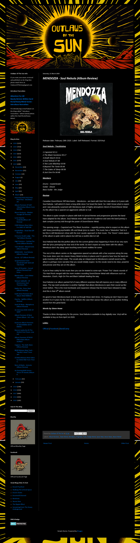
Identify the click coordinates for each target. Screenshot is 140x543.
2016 (15, 397)
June (17, 184)
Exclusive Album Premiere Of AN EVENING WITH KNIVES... (24, 325)
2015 (15, 400)
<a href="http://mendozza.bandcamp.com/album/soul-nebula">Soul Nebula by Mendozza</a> (66, 380)
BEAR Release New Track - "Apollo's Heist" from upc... (24, 352)
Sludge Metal (91, 437)
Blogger (79, 531)
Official (45, 329)
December (19, 167)
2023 (15, 154)
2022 (15, 157)
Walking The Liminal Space (22, 490)
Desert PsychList (18, 487)
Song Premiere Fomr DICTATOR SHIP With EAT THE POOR (24, 263)
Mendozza (72, 437)
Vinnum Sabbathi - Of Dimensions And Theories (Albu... (22, 283)
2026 (15, 143)
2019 (15, 387)
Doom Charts (17, 493)
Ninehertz (16, 498)
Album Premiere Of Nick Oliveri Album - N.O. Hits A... (24, 317)
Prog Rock (79, 437)
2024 (15, 150)
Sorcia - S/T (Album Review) (25, 257)
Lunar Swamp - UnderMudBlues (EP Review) (23, 220)
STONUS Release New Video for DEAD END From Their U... (25, 360)
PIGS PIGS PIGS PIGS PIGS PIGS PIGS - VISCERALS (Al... (24, 200)
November (19, 170)
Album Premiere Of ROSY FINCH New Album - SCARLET (24, 339)
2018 (15, 390)
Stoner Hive (17, 501)
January (18, 382)
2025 (15, 147)
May (17, 188)
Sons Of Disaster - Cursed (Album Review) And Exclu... (24, 270)
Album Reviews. (54, 437)
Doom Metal (64, 437)
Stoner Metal (117, 437)
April (17, 191)
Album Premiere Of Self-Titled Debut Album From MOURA (25, 207)
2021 (15, 160)
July (16, 181)
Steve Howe (108, 437)
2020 (15, 164)
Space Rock (100, 437)
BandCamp (64, 329)
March (17, 195)
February (18, 379)
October (18, 174)
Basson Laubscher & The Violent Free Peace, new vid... (24, 332)
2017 (15, 393)
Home (86, 443)
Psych (84, 437)
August (18, 177)
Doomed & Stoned (19, 495)
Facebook (54, 329)
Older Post (125, 443)
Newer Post (47, 443)
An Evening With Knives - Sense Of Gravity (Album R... (24, 373)
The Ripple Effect (19, 504)
